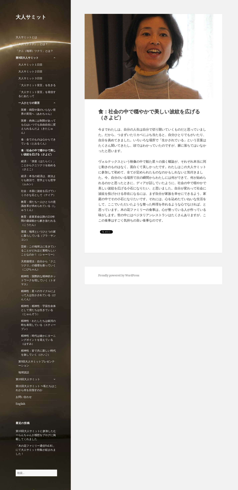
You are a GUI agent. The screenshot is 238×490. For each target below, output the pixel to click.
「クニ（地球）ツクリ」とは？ (34, 51)
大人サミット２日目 (30, 71)
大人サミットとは (26, 37)
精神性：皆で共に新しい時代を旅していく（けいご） (38, 352)
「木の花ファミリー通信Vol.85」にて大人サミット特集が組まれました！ (36, 450)
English (20, 404)
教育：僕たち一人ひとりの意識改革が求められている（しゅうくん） (38, 206)
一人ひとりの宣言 (29, 103)
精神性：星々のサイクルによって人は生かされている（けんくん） (38, 295)
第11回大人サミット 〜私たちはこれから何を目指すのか (36, 388)
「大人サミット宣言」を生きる (37, 85)
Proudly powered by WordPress (118, 275)
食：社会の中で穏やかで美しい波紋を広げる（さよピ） (38, 152)
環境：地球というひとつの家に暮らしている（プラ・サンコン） (38, 235)
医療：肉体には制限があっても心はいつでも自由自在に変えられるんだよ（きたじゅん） (38, 126)
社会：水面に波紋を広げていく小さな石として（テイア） (38, 193)
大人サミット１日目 (31, 64)
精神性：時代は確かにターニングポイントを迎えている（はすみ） (38, 340)
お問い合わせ (24, 397)
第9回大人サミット (27, 58)
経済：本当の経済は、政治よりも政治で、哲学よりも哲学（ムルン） (38, 180)
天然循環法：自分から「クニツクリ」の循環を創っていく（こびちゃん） (38, 265)
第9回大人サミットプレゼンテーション (36, 363)
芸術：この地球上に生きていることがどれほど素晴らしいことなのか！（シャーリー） (38, 250)
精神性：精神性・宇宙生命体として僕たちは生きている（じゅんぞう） (38, 310)
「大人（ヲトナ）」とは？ (32, 44)
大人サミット (31, 16)
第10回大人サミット (28, 379)
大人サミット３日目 (31, 78)
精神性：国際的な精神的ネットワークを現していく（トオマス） (38, 280)
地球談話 (23, 372)
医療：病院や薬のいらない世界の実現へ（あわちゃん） (38, 112)
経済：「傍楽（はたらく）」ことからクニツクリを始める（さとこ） (38, 165)
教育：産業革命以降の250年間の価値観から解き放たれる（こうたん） (38, 221)
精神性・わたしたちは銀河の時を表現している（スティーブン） (38, 325)
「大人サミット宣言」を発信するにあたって (37, 94)
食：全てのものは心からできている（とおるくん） (38, 141)
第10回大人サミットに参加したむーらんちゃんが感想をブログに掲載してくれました (36, 435)
